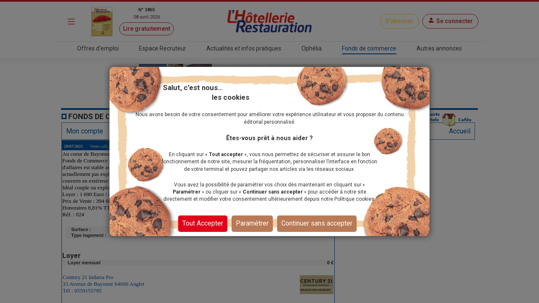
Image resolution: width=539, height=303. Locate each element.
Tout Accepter (202, 223)
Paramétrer (252, 223)
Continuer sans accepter (316, 223)
